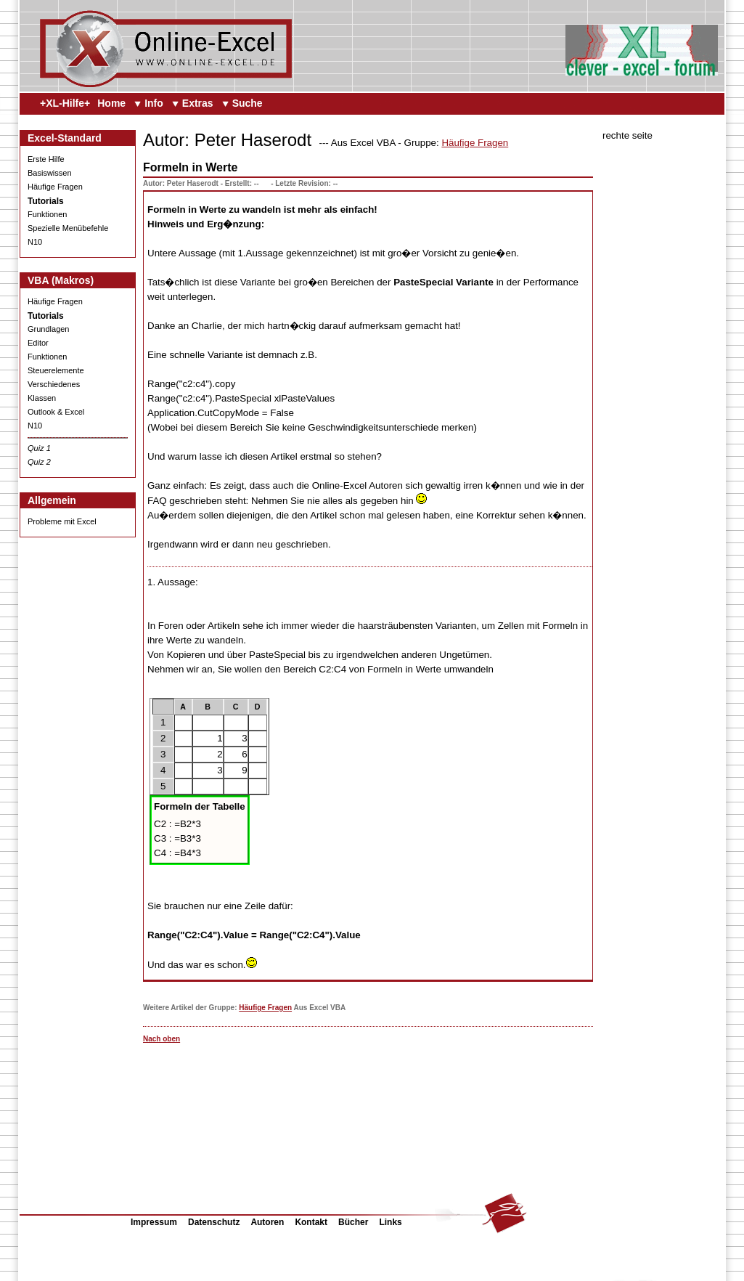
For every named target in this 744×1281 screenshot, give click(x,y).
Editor (38, 342)
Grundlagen (49, 329)
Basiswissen (50, 172)
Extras (197, 103)
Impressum (154, 1222)
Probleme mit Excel (62, 521)
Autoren (267, 1222)
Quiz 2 (39, 462)
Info (153, 103)
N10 (35, 241)
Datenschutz (214, 1222)
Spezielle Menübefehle (68, 228)
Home (111, 103)
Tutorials (46, 201)
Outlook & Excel (56, 411)
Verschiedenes (54, 384)
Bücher (353, 1222)
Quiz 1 (39, 448)
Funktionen (47, 214)
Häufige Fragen (55, 186)
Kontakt (311, 1222)
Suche (247, 103)
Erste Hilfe (46, 159)
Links (390, 1222)
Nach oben (161, 1039)
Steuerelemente (56, 370)
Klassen (42, 398)
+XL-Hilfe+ (65, 103)
